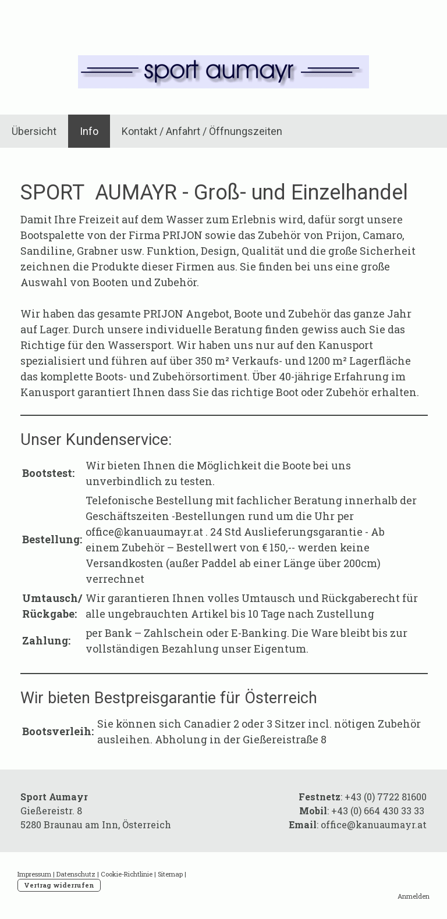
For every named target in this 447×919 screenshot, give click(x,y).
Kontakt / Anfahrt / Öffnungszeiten (202, 131)
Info (89, 131)
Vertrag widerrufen (59, 885)
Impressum (34, 874)
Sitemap (170, 874)
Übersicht (34, 131)
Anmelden (414, 896)
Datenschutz (75, 874)
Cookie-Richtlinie (126, 874)
